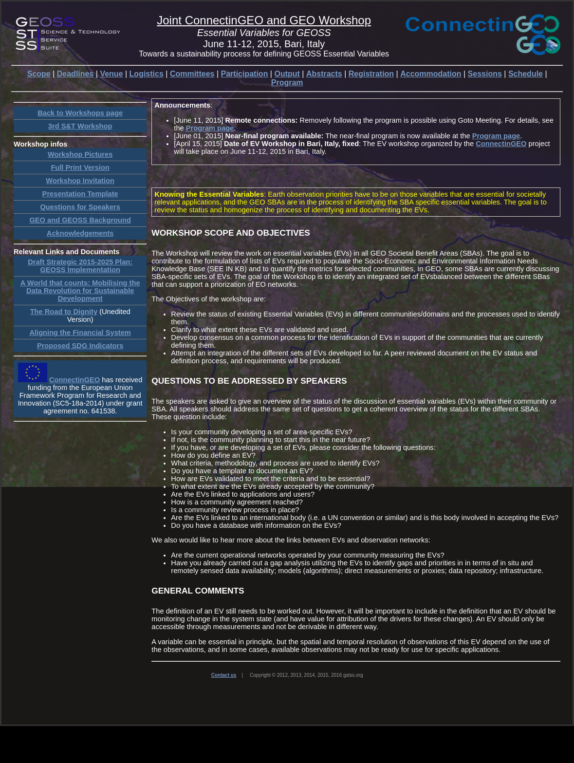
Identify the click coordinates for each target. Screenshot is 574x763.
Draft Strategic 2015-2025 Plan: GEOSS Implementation (80, 266)
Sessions (485, 74)
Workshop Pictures (80, 154)
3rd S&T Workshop (80, 126)
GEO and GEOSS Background (79, 220)
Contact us (224, 675)
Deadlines (75, 74)
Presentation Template (80, 194)
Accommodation (430, 74)
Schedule (525, 74)
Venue (111, 74)
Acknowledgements (80, 233)
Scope (39, 74)
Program (287, 82)
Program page (210, 128)
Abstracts (324, 74)
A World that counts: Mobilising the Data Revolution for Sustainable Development (80, 290)
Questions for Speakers (80, 207)
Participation (244, 74)
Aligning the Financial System (79, 332)
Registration (371, 74)
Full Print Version (80, 167)
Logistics (147, 74)
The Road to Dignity (63, 312)
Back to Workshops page (80, 113)
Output (286, 74)
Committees (192, 74)
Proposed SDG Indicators (80, 346)
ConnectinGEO (74, 380)
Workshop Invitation (80, 181)
